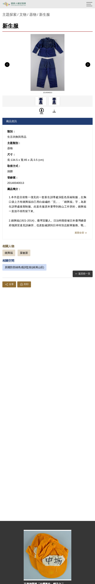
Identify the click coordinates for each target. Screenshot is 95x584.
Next (87, 64)
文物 (23, 14)
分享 (9, 284)
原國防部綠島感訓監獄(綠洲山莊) (24, 267)
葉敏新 (24, 252)
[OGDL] (41, 111)
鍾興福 (9, 252)
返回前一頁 (82, 273)
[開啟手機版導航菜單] (89, 4)
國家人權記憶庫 (17, 4)
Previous (7, 64)
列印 (24, 284)
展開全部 (79, 232)
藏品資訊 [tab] (11, 121)
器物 (32, 14)
